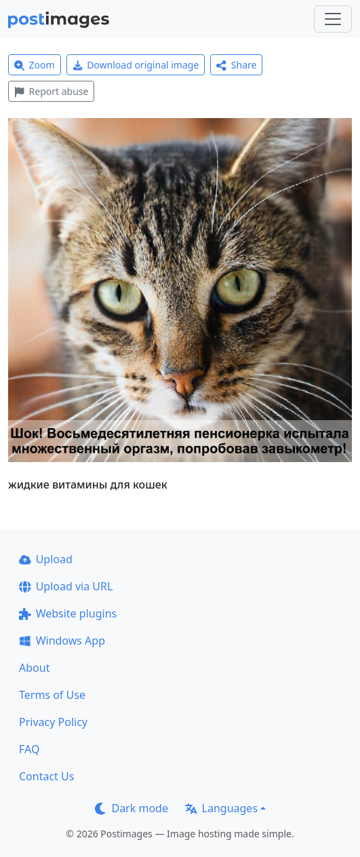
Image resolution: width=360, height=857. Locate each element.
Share (236, 64)
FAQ (29, 749)
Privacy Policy (53, 722)
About (34, 667)
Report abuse (51, 91)
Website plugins (68, 613)
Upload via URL (66, 586)
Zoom (34, 64)
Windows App (62, 640)
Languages (221, 808)
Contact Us (46, 776)
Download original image (136, 64)
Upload (46, 559)
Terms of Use (52, 694)
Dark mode (131, 808)
